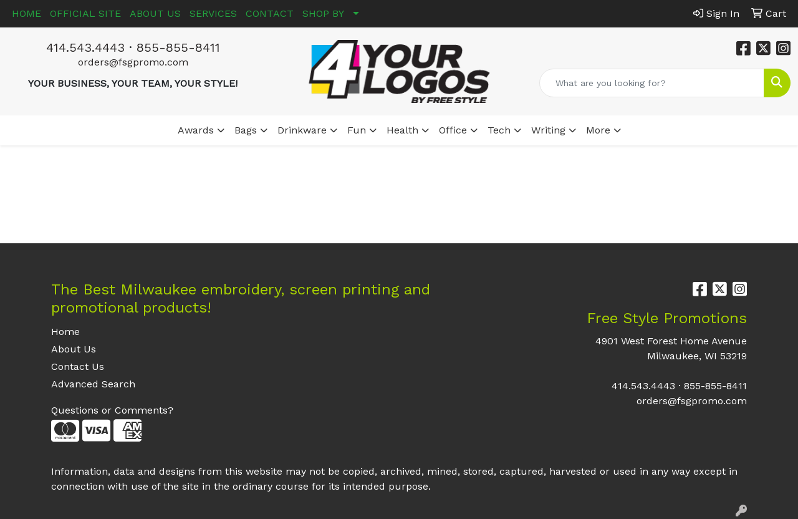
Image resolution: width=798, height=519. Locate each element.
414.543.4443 (85, 47)
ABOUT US (155, 13)
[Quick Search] (651, 83)
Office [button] (453, 130)
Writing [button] (548, 130)
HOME (26, 13)
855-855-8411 (178, 47)
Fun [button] (356, 130)
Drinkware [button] (302, 130)
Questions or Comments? (112, 410)
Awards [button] (196, 130)
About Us (73, 349)
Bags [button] (245, 130)
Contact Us (77, 366)
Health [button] (402, 130)
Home (65, 331)
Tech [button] (499, 130)
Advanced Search (93, 384)
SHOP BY (323, 13)
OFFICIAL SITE (85, 13)
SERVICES (213, 13)
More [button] (598, 130)
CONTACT (270, 13)
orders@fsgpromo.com (133, 62)
